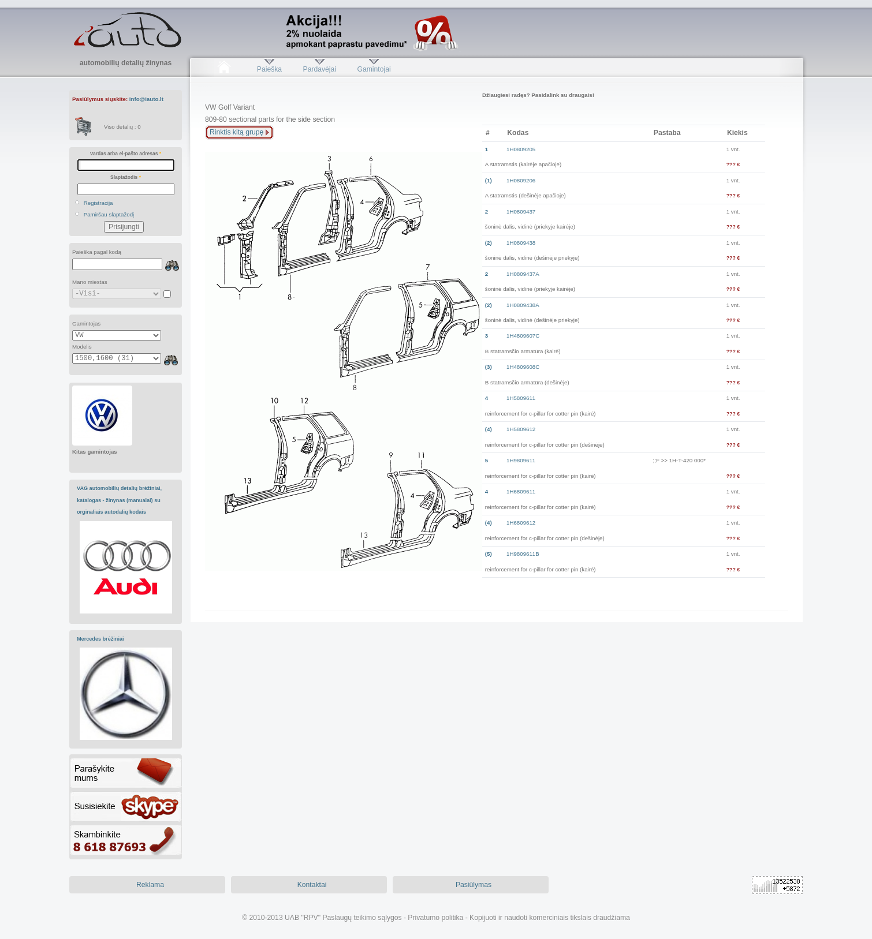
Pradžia (224, 69)
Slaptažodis (125, 177)
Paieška (269, 69)
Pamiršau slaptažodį (109, 214)
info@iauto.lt (146, 99)
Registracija (98, 203)
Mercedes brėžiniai (100, 639)
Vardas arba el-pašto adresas (125, 153)
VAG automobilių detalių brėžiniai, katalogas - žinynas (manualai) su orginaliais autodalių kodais (119, 500)
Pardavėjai (319, 69)
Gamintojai (373, 69)
